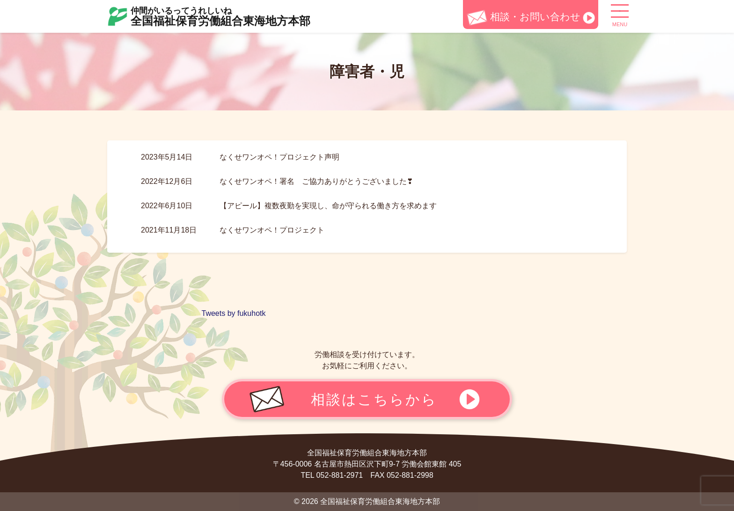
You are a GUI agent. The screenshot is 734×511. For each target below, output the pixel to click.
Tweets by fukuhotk (234, 313)
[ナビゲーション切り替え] (620, 14)
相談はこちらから (374, 399)
